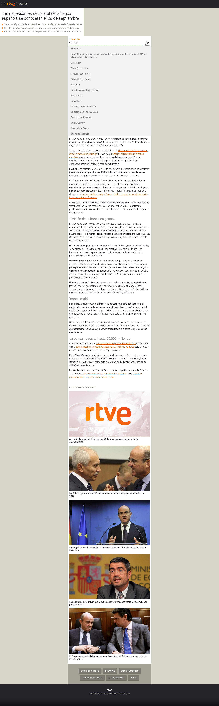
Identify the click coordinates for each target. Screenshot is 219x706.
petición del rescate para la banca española (105, 373)
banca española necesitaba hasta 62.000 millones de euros (105, 347)
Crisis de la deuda (90, 671)
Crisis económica (129, 671)
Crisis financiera (116, 677)
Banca (134, 677)
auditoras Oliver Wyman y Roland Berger (116, 343)
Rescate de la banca (92, 677)
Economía (110, 671)
